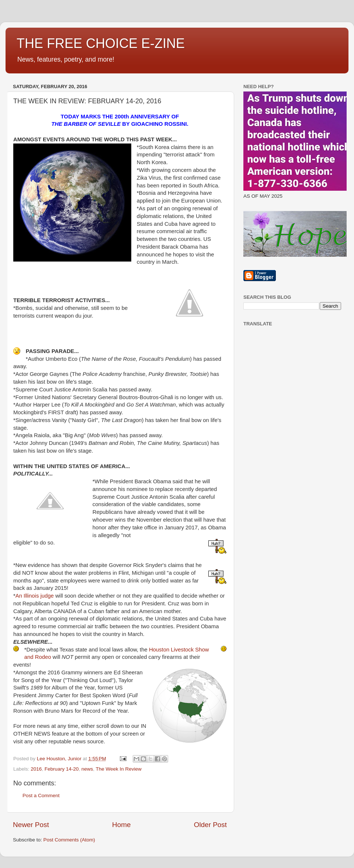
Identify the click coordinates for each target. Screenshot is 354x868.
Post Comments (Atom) (69, 840)
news (87, 769)
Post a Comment (41, 795)
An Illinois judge (34, 596)
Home (121, 825)
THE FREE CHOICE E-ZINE (101, 43)
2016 (36, 769)
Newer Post (31, 825)
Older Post (210, 825)
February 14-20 (62, 769)
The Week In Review (118, 769)
